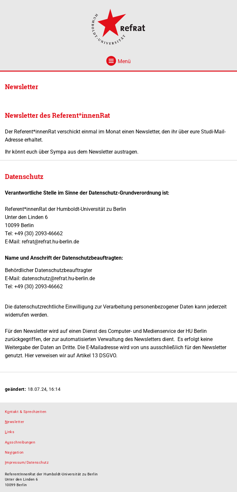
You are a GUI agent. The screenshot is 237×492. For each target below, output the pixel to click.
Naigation (14, 452)
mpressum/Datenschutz (26, 462)
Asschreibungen (20, 442)
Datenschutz (24, 176)
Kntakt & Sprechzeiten (25, 412)
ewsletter (14, 422)
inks (9, 432)
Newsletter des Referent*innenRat (57, 115)
